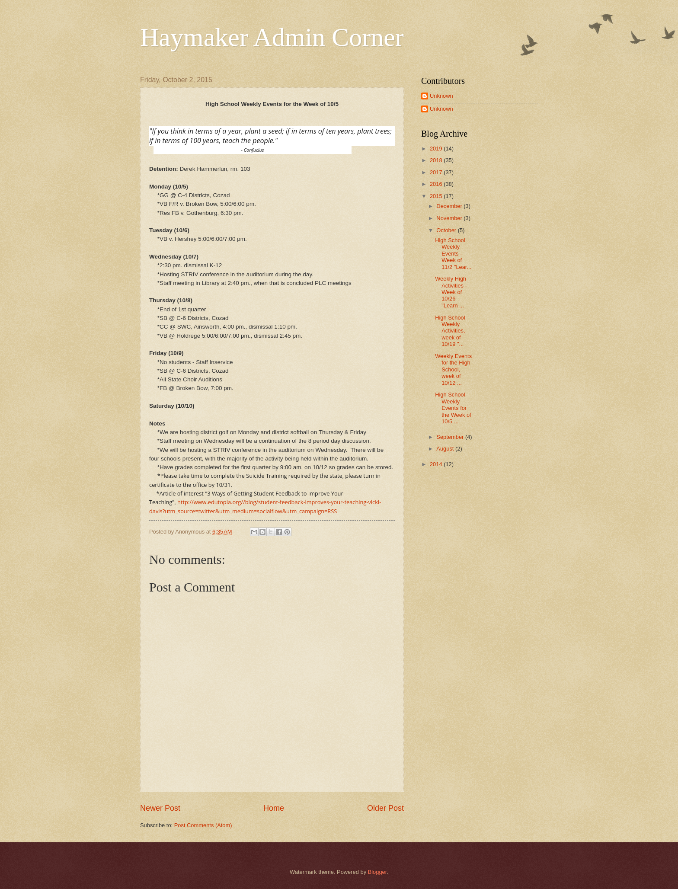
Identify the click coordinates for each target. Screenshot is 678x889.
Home (273, 808)
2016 (437, 184)
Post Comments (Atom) (203, 825)
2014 (437, 464)
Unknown (441, 96)
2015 (437, 196)
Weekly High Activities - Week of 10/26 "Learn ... (451, 292)
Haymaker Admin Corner (272, 37)
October (446, 230)
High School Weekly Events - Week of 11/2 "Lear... (453, 253)
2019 (437, 148)
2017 (437, 172)
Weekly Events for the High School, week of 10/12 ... (453, 369)
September (450, 437)
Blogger (377, 872)
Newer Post (160, 808)
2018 (437, 160)
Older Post (385, 808)
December (450, 206)
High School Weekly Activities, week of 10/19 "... (450, 331)
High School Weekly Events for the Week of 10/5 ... (453, 408)
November (450, 218)
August (445, 448)
